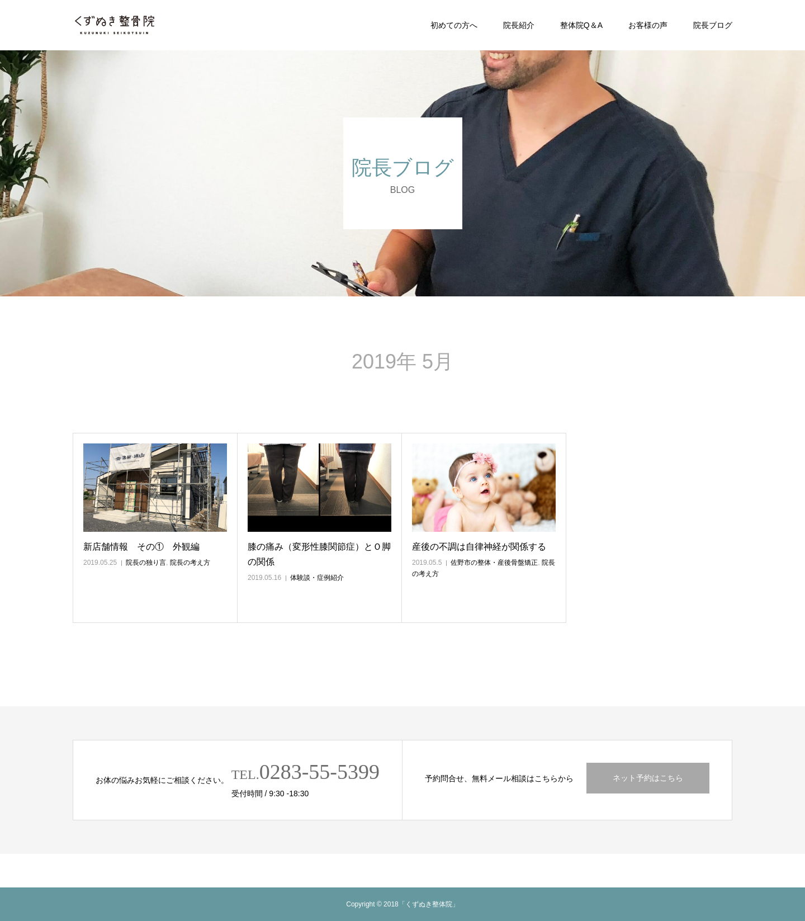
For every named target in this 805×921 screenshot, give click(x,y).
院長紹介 (518, 25)
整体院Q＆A (581, 25)
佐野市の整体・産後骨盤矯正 (494, 562)
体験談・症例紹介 (317, 578)
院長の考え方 (190, 562)
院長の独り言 (146, 562)
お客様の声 (647, 25)
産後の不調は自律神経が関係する (479, 546)
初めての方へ (453, 25)
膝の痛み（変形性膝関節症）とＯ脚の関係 (319, 554)
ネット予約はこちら (648, 777)
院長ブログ (712, 25)
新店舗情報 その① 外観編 (141, 546)
